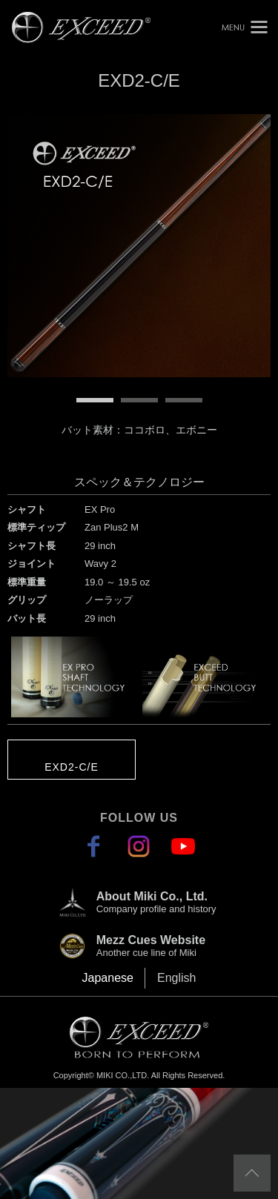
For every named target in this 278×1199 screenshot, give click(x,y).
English (176, 978)
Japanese (107, 978)
